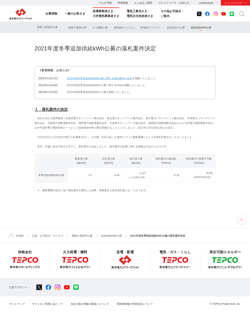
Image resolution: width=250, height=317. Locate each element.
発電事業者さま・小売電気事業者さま (106, 14)
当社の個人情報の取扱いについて (90, 303)
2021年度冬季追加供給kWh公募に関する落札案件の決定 (99, 78)
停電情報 (123, 2)
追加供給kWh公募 (201, 27)
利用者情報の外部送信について (135, 303)
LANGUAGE (206, 2)
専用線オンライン (150, 27)
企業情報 (51, 13)
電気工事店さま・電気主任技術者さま (140, 14)
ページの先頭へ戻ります (241, 219)
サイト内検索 (241, 13)
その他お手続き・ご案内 (172, 14)
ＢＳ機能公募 (100, 27)
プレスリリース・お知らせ (173, 2)
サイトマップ (17, 303)
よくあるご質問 (143, 2)
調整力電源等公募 (47, 27)
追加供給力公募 (176, 27)
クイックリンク (234, 2)
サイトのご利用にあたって (47, 303)
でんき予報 (105, 2)
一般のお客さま (75, 13)
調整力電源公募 (77, 27)
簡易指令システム (124, 27)
